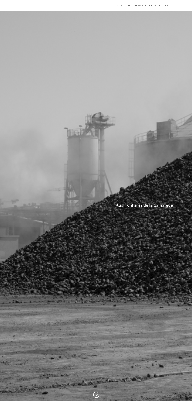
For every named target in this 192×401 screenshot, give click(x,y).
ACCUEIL (120, 5)
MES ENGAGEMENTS (136, 5)
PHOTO (152, 5)
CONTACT (163, 5)
